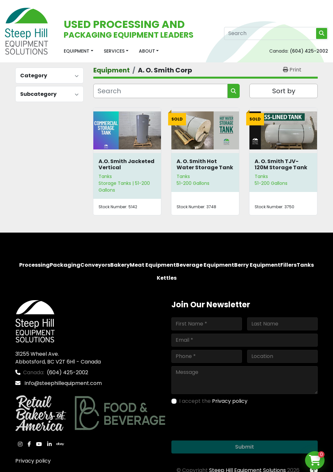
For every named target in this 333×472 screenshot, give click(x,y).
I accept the (213, 401)
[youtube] (39, 444)
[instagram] (20, 444)
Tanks (105, 176)
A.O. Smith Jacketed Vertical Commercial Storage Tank (126, 171)
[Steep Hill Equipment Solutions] (35, 321)
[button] (78, 51)
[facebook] (29, 444)
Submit (244, 447)
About (147, 51)
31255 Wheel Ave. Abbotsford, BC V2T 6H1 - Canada (58, 357)
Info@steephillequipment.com (62, 383)
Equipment (76, 51)
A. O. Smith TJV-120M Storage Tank (281, 164)
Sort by (283, 91)
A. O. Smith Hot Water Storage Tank (205, 164)
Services (114, 51)
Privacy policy (33, 461)
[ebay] (60, 444)
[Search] (276, 33)
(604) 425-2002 (309, 51)
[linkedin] (49, 444)
